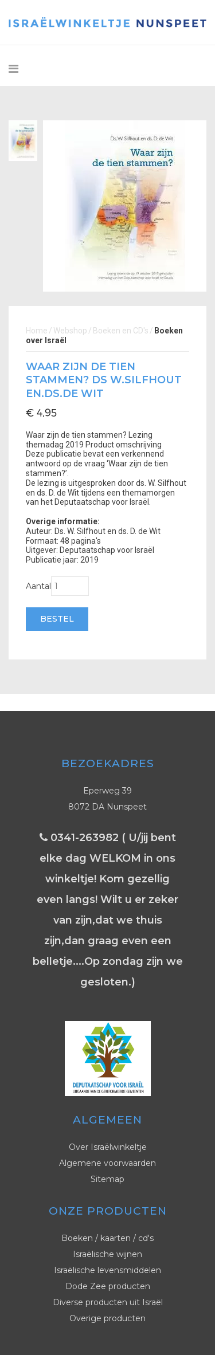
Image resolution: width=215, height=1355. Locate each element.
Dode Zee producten (107, 1286)
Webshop (70, 330)
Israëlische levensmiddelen (107, 1270)
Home (37, 330)
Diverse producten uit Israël (108, 1302)
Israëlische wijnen (107, 1254)
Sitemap (107, 1179)
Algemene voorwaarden (107, 1163)
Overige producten (107, 1318)
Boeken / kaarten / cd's (107, 1238)
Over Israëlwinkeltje (108, 1147)
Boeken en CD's (120, 330)
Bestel (57, 619)
